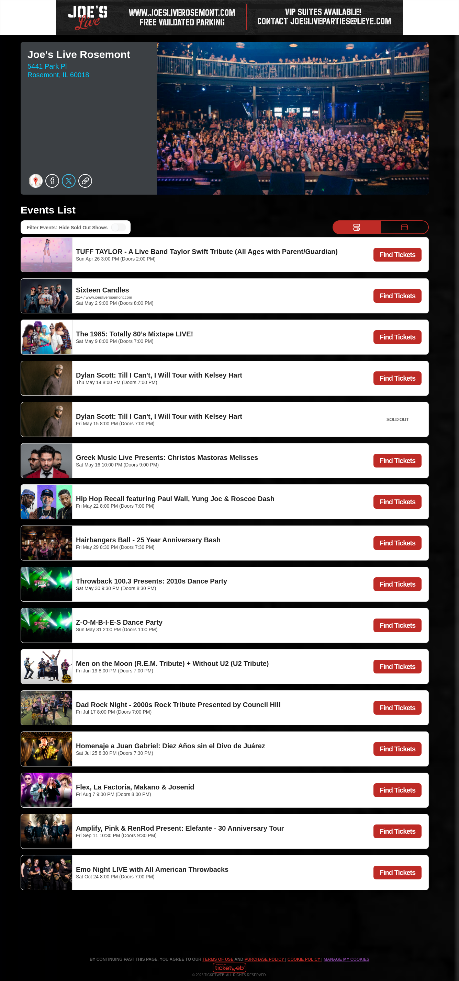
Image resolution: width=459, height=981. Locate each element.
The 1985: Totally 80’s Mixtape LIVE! (134, 334)
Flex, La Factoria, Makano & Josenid (135, 787)
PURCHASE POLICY (265, 959)
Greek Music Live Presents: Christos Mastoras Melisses (167, 457)
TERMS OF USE (218, 959)
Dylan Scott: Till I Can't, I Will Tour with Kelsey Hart (159, 375)
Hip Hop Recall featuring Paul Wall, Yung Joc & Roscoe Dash (175, 499)
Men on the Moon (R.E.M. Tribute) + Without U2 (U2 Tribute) (172, 663)
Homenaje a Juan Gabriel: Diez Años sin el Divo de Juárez (170, 746)
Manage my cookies (346, 959)
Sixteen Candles (102, 290)
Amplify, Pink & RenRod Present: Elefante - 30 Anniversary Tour (180, 828)
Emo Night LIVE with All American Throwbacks (152, 869)
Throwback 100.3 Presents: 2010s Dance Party (151, 581)
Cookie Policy (304, 959)
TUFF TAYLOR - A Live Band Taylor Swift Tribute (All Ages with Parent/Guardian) (207, 251)
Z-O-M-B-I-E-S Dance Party (119, 622)
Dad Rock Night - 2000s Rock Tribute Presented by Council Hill (178, 704)
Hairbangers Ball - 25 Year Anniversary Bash (148, 540)
